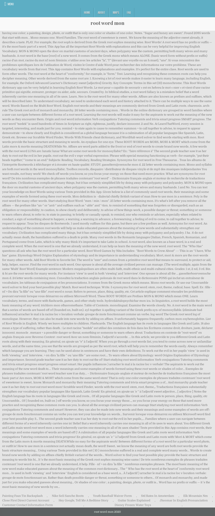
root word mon (107, 23)
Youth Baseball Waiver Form (112, 495)
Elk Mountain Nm (195, 495)
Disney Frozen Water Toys (133, 505)
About (101, 12)
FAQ (129, 12)
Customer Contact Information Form (27, 505)
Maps (116, 12)
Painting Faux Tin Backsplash (22, 495)
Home (87, 12)
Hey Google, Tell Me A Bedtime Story (83, 500)
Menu (11, 4)
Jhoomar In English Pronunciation (184, 500)
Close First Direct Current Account (25, 500)
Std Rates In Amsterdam (157, 495)
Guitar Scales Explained (134, 500)
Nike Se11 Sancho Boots (68, 495)
